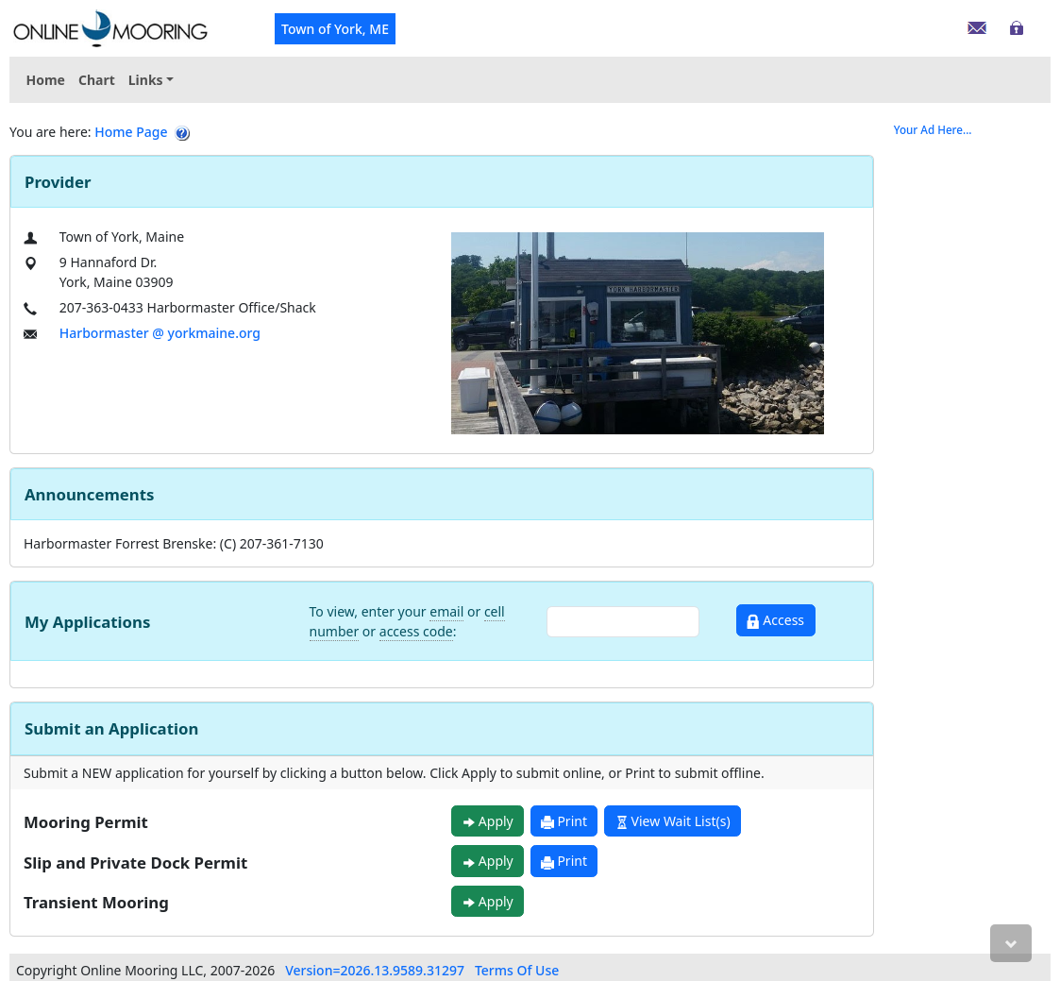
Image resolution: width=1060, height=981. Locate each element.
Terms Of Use (517, 970)
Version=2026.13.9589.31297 (374, 970)
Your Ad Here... (933, 130)
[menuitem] (151, 79)
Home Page (130, 132)
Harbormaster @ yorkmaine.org (160, 333)
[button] (151, 79)
